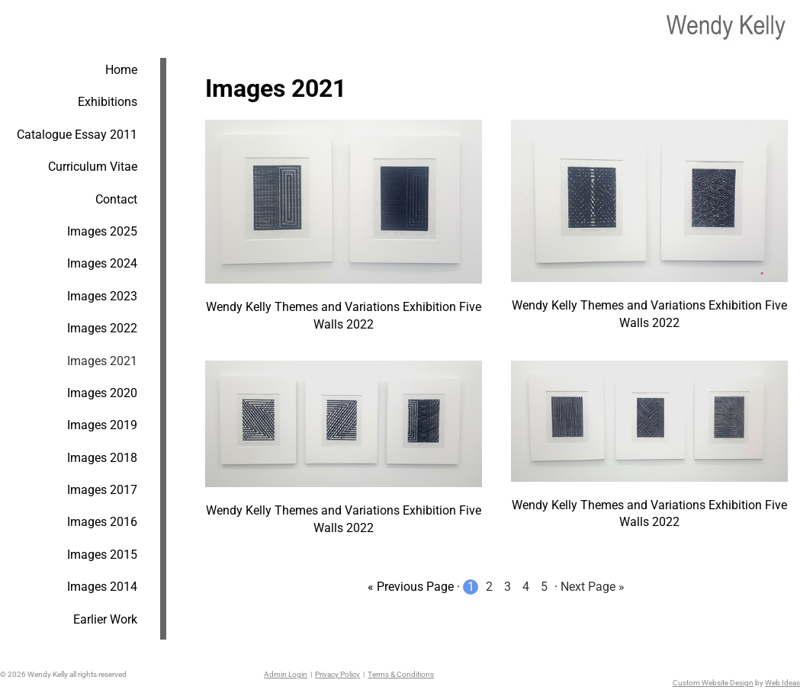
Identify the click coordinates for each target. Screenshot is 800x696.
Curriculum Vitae (92, 166)
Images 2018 (102, 458)
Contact (116, 199)
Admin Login (285, 674)
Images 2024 (102, 263)
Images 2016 (102, 522)
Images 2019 (102, 425)
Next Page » (593, 586)
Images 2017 (102, 490)
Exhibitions (107, 102)
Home (121, 70)
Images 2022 (102, 328)
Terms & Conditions (401, 674)
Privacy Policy (337, 674)
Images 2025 (102, 231)
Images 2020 (102, 393)
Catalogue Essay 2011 (77, 134)
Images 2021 (102, 361)
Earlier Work (105, 619)
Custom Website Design (713, 682)
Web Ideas (782, 682)
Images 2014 (102, 586)
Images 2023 (102, 296)
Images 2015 (102, 554)
